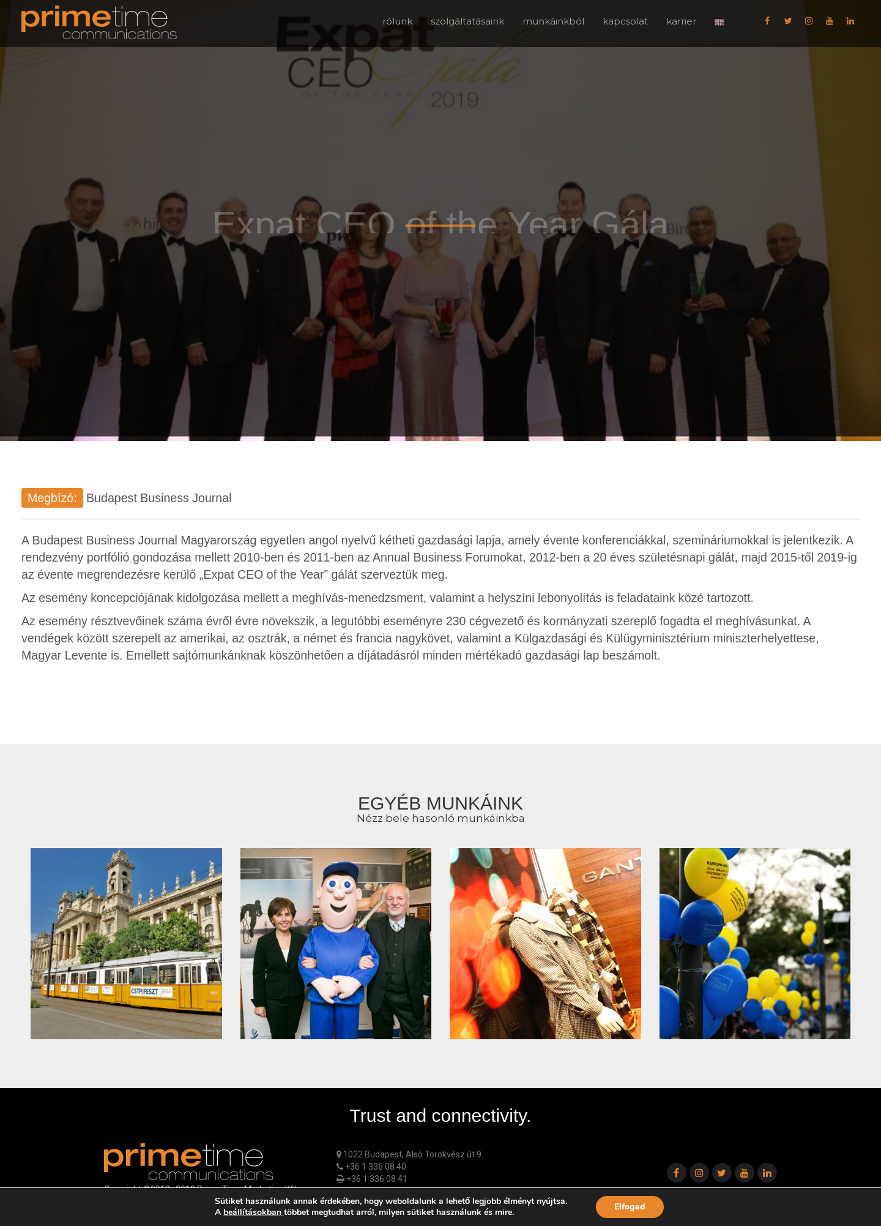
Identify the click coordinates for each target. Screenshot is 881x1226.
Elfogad (629, 1207)
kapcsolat (625, 21)
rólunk (397, 21)
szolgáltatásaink (467, 21)
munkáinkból (553, 21)
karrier (681, 21)
